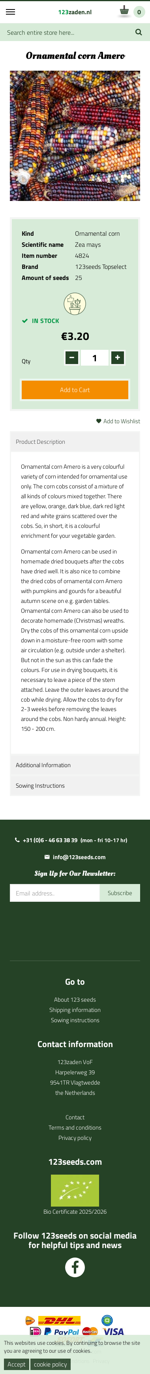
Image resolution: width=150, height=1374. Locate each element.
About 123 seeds (75, 999)
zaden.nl (75, 12)
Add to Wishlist (121, 421)
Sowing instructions (75, 1020)
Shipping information (75, 1009)
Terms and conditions (75, 1127)
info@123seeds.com (79, 857)
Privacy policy (75, 1137)
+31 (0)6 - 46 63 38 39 (50, 840)
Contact (75, 1117)
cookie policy (50, 1364)
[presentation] (70, 925)
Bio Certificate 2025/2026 (75, 1211)
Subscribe (120, 892)
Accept (17, 1364)
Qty (26, 361)
